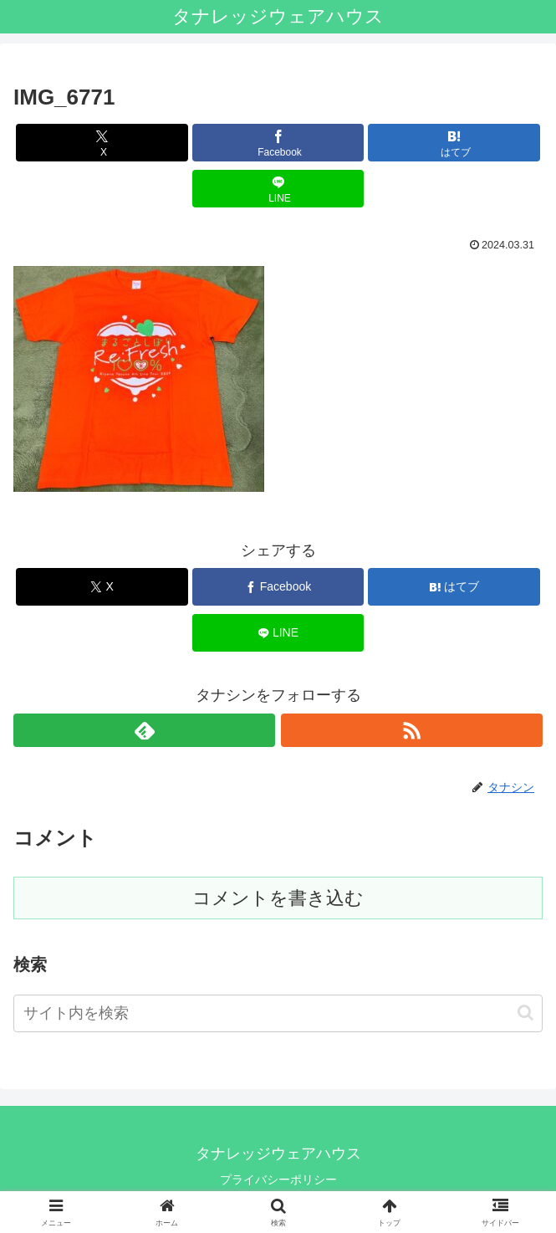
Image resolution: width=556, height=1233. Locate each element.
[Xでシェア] (102, 142)
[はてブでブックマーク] (454, 142)
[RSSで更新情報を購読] (412, 730)
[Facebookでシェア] (278, 142)
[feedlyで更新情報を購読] (144, 730)
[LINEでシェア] (278, 188)
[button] (525, 1012)
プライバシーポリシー (278, 1179)
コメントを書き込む (278, 898)
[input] (278, 1013)
